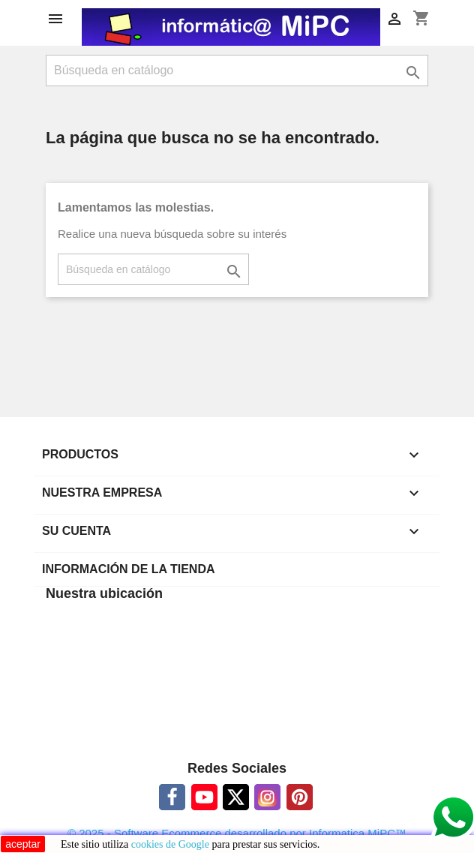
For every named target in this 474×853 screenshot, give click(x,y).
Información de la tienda (128, 569)
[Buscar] (237, 70)
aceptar (22, 844)
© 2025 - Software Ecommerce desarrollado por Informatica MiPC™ (237, 833)
